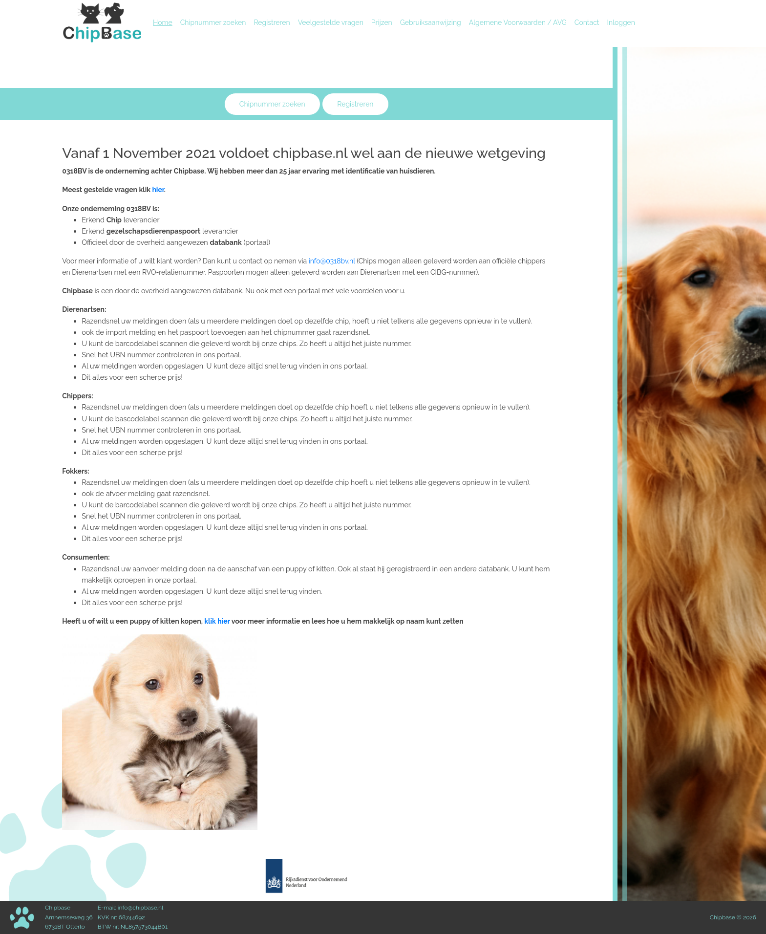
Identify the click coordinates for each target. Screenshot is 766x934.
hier (158, 190)
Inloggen (621, 22)
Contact (586, 22)
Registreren (272, 22)
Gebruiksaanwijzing (430, 22)
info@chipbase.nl (140, 907)
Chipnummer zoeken (213, 22)
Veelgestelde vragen (330, 22)
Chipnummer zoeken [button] (272, 104)
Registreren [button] (355, 104)
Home (164, 21)
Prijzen (381, 22)
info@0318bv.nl (332, 261)
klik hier (217, 621)
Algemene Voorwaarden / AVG (518, 22)
